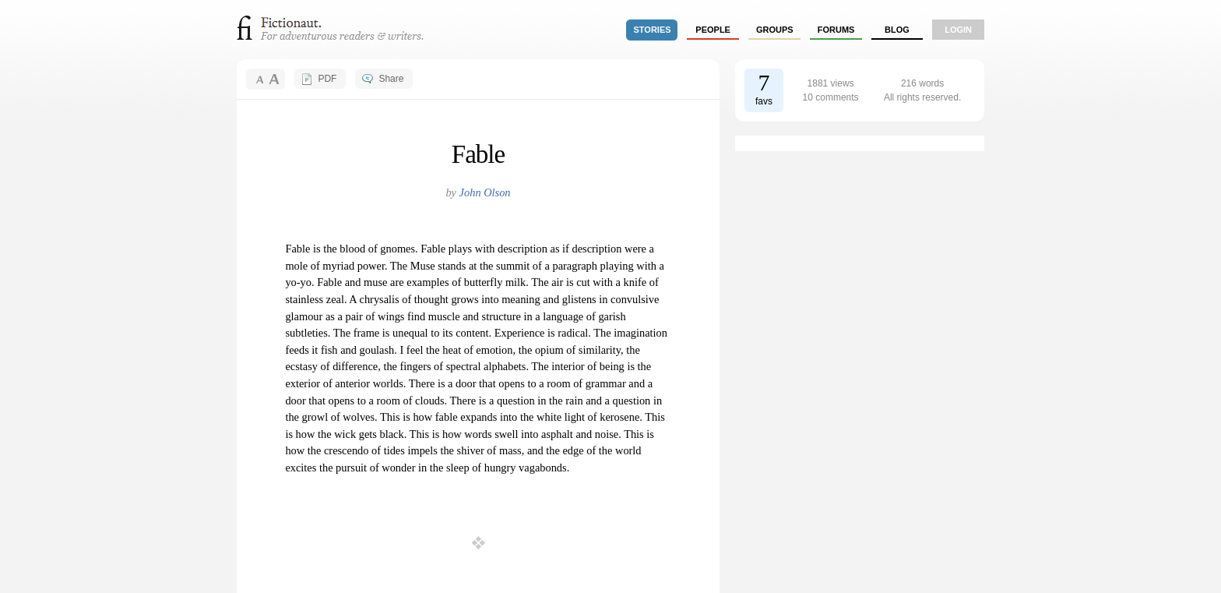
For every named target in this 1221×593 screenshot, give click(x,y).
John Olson (485, 192)
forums (836, 29)
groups (774, 29)
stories (652, 29)
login (958, 29)
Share (390, 78)
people (712, 29)
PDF (327, 78)
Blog (897, 29)
